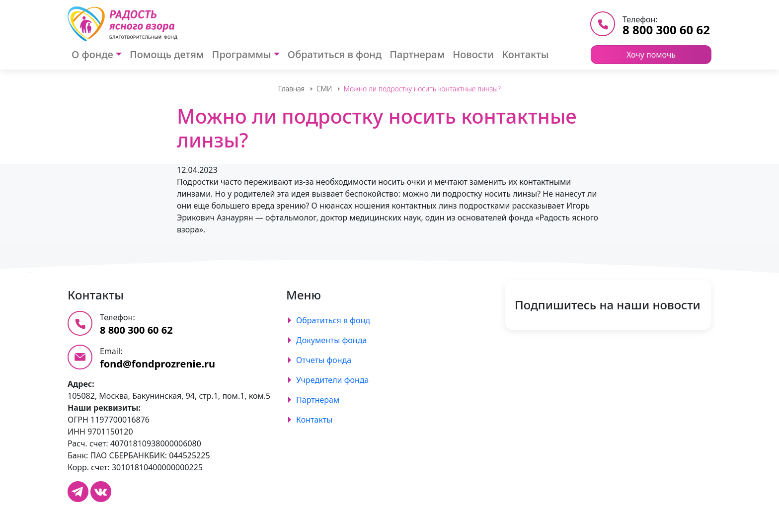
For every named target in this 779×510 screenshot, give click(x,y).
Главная (291, 88)
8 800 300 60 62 (666, 29)
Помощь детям (167, 54)
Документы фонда (331, 340)
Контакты (525, 54)
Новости (473, 54)
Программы (241, 54)
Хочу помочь (651, 54)
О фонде (92, 54)
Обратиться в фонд (335, 54)
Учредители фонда (332, 379)
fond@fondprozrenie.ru (157, 363)
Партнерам (417, 54)
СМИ (324, 88)
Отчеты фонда (323, 360)
